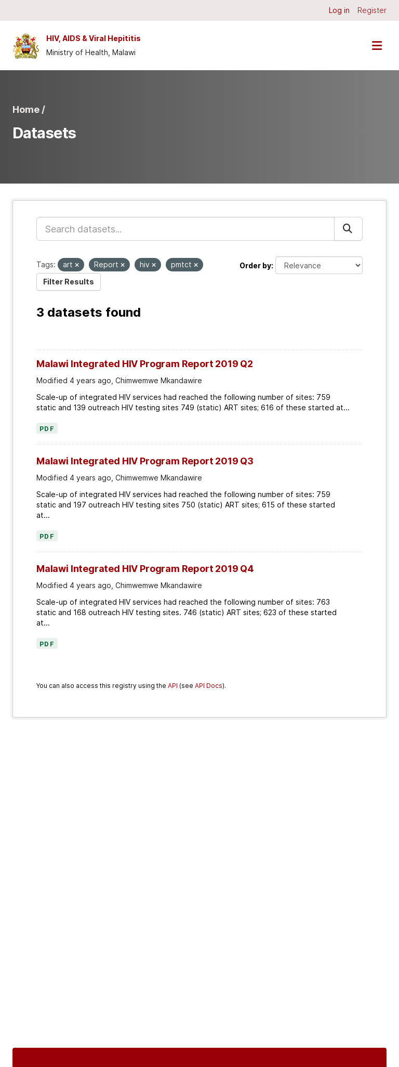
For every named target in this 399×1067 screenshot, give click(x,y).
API (173, 685)
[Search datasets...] (185, 229)
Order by (255, 265)
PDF (47, 429)
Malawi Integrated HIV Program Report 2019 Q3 (145, 461)
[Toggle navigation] (376, 45)
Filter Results (68, 281)
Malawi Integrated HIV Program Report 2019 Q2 (144, 363)
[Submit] (348, 229)
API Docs (208, 685)
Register (372, 10)
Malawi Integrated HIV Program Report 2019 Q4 (145, 568)
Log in (339, 10)
